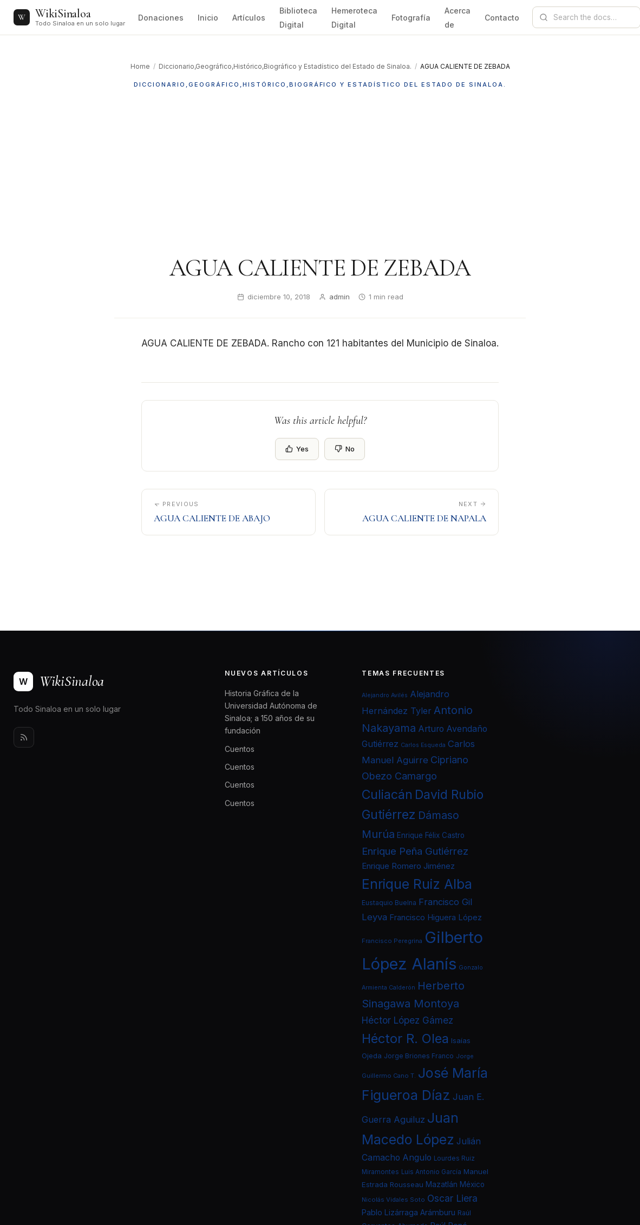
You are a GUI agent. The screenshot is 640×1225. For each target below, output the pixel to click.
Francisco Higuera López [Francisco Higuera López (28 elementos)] (435, 917)
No (345, 448)
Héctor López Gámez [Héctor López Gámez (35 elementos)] (407, 1020)
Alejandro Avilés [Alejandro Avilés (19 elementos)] (385, 695)
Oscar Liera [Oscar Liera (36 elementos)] (452, 1198)
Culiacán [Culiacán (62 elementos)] (387, 794)
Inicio (208, 17)
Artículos (248, 17)
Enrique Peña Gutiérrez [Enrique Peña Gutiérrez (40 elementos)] (415, 851)
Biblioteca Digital (298, 17)
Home (140, 66)
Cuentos (239, 749)
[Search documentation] (593, 17)
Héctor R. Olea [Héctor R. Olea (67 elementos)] (405, 1038)
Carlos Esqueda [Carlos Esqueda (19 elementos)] (423, 745)
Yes (297, 448)
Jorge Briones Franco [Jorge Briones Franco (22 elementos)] (419, 1056)
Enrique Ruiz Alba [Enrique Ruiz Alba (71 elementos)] (417, 884)
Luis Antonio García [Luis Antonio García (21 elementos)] (431, 1172)
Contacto (502, 17)
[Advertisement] (320, 171)
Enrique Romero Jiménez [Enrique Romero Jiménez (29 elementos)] (408, 866)
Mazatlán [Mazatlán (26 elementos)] (442, 1184)
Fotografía (410, 17)
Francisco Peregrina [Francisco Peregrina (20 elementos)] (392, 941)
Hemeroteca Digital (354, 17)
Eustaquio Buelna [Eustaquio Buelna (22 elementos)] (389, 903)
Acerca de (458, 17)
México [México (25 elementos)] (472, 1184)
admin (339, 296)
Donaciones (161, 17)
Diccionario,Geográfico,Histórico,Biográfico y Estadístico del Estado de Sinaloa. (285, 66)
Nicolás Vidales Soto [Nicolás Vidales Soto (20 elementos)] (393, 1199)
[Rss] (24, 737)
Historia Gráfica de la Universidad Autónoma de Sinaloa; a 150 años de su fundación (271, 712)
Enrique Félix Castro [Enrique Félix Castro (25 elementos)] (431, 835)
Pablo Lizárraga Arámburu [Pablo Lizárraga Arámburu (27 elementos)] (408, 1212)
